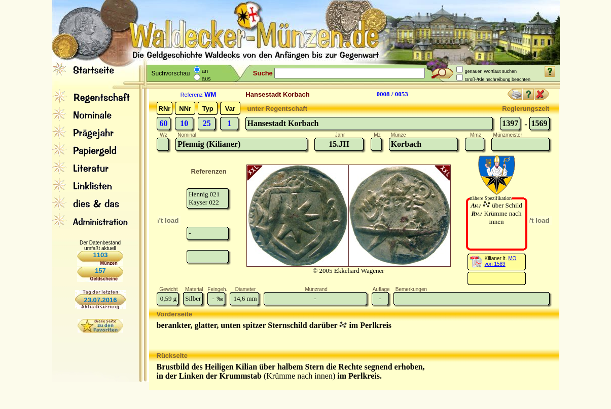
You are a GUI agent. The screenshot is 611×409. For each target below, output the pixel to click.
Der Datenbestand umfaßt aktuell (100, 245)
